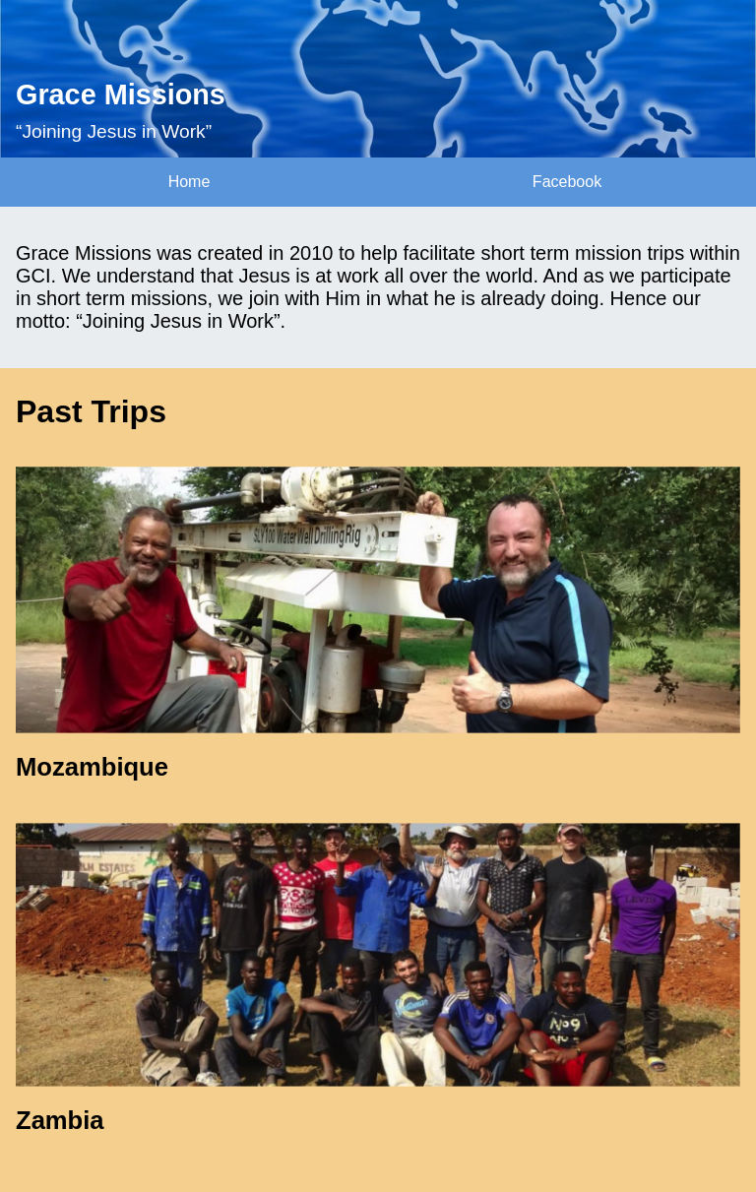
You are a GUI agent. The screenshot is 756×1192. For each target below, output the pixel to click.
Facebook (567, 181)
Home (189, 181)
